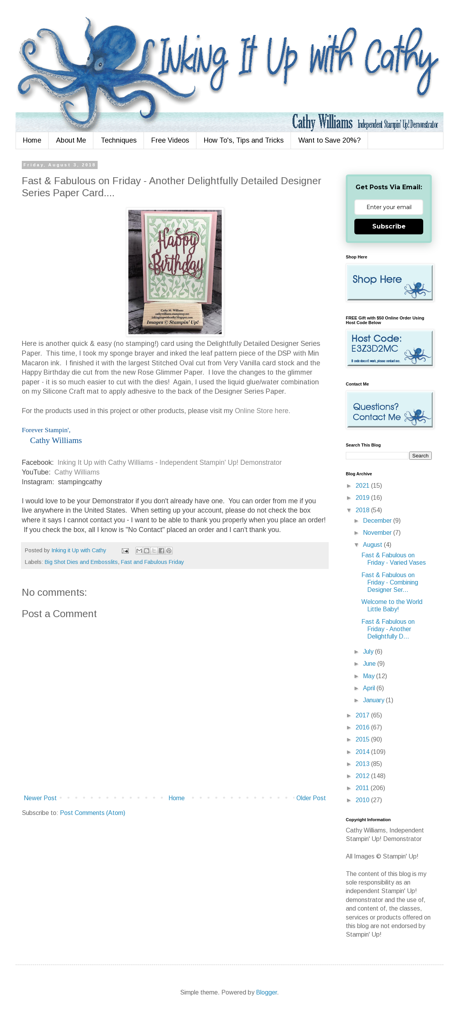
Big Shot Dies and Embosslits (81, 562)
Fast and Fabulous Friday (152, 562)
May (369, 676)
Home (32, 140)
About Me (71, 140)
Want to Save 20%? (329, 140)
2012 (363, 776)
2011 (363, 788)
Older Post (311, 798)
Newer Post (40, 798)
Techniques (119, 140)
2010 (363, 800)
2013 (363, 764)
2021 (363, 485)
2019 (363, 497)
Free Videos (170, 140)
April (370, 688)
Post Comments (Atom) (92, 813)
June (370, 663)
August (373, 544)
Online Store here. (263, 411)
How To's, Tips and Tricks (244, 140)
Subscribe (389, 226)
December (378, 520)
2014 (363, 752)
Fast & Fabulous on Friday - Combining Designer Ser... (389, 582)
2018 (363, 510)
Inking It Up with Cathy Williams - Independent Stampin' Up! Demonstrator (170, 462)
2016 (363, 727)
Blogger (266, 992)
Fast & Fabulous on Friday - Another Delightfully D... (388, 629)
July (369, 651)
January (374, 700)
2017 (363, 715)
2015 (363, 739)
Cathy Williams (77, 472)
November (378, 532)
